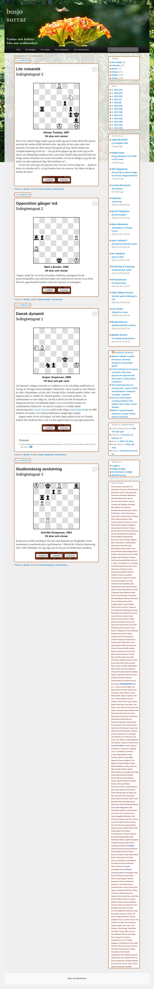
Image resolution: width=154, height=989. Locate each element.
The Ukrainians (130, 922)
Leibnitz (124, 743)
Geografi (129, 639)
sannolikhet (115, 869)
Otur (120, 813)
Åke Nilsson (115, 492)
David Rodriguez (122, 595)
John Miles (129, 704)
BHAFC (120, 537)
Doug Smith (128, 601)
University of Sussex (130, 946)
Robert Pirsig (116, 857)
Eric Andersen (131, 607)
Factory (128, 622)
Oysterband (127, 813)
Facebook (121, 622)
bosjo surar (130, 548)
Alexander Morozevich (119, 498)
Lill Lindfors (115, 749)
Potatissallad (115, 831)
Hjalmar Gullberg (131, 672)
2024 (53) (117, 93)
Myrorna (125, 793)
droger (125, 604)
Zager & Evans (133, 963)
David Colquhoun (120, 211)
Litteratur (116, 65)
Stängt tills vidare (120, 312)
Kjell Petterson (127, 719)
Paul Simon (129, 819)
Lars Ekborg (115, 737)
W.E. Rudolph (127, 961)
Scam (122, 869)
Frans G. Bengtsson (118, 631)
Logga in (116, 465)
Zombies (129, 966)
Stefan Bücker (127, 890)
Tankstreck (123, 914)
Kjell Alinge (133, 716)
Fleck (135, 625)
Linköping (132, 749)
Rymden (127, 866)
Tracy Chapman (116, 937)
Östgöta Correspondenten (127, 810)
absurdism (126, 487)
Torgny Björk (124, 931)
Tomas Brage (122, 928)
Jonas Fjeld (120, 707)
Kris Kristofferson (122, 728)
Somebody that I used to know (122, 887)
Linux (113, 751)
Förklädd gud (116, 628)
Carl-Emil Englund (117, 566)
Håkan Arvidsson (126, 660)
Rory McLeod (116, 863)
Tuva (122, 940)
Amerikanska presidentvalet (121, 510)
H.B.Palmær (115, 660)
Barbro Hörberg (129, 528)
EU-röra (131, 613)
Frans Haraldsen (132, 631)
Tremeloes (126, 937)
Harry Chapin (116, 666)
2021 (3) (116, 99)
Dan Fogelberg (125, 584)
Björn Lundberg (125, 542)
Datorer (114, 589)
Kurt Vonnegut (125, 731)
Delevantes (132, 595)
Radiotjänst (115, 840)
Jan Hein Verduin (127, 690)
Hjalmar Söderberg (118, 675)
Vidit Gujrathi (125, 952)
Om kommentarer (81, 49)
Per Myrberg (120, 822)
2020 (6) (116, 102)
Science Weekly (117, 875)
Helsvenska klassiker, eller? (124, 244)
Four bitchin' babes (128, 628)
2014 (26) (117, 122)
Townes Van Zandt (128, 934)
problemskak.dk (76, 409)
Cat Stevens (123, 569)
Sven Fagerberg (127, 905)
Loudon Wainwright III (119, 754)
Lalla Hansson (122, 734)
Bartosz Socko (116, 531)
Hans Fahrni (120, 663)
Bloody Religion (119, 215)
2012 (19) (117, 128)
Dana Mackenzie (120, 224)
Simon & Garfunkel (126, 881)
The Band (121, 922)
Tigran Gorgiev (116, 925)
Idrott (134, 681)
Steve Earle (122, 896)
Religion (131, 846)
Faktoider (116, 198)
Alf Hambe (131, 504)
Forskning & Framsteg (123, 266)
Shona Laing (115, 878)
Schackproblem (117, 873)
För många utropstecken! (123, 338)
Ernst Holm (124, 613)
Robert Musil (133, 854)
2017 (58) (117, 112)
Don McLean (126, 598)
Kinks (127, 716)
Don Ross (134, 598)
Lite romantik (28, 69)
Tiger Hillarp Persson (122, 292)
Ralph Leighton (125, 840)
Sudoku (120, 902)
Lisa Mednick (120, 751)
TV (126, 940)
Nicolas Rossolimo (122, 799)
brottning (114, 560)
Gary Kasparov (127, 636)
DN (112, 598)
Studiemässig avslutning (39, 469)
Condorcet (126, 578)
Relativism (122, 846)
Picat (113, 825)
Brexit (120, 554)
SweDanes (129, 911)
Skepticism (115, 884)
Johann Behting (121, 699)
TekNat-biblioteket (122, 917)
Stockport (119, 899)
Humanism (122, 677)
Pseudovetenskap (117, 837)
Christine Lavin (116, 578)
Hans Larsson (130, 663)
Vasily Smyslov (124, 949)
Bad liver (120, 528)
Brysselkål (122, 560)
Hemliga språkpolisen (129, 666)
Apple (120, 522)
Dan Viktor (122, 587)
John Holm (120, 704)
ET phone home (119, 283)
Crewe (127, 581)
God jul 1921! (118, 257)
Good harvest (131, 645)
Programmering (117, 834)
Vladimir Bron (129, 958)
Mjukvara (134, 787)
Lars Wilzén (120, 740)
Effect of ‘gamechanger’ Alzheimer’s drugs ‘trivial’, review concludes (124, 413)
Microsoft (121, 784)
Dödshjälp (117, 598)
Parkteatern (127, 816)
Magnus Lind (130, 760)
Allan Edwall (115, 507)
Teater (130, 914)
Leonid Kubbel (117, 746)
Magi (131, 757)
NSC (120, 802)
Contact (133, 578)
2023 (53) (117, 96)
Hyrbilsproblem (116, 681)
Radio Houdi (129, 837)
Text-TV (132, 920)
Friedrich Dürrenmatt (118, 634)
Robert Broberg (122, 851)
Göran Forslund (117, 648)
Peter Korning (131, 822)
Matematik (131, 772)
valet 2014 (114, 949)
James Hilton (127, 687)
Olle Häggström (120, 169)
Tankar (115, 78)
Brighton (114, 557)
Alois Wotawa (125, 507)
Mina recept (125, 787)
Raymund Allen (123, 843)
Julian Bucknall (119, 139)
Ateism (113, 528)
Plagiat (133, 825)
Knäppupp (121, 722)
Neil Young (127, 796)
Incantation (115, 684)
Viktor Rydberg (125, 955)
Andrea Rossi (126, 516)
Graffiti (126, 648)
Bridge (135, 554)
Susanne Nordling (129, 902)
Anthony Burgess (121, 519)
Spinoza (114, 890)
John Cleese (122, 701)
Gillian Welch (126, 642)
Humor (129, 677)
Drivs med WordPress (77, 978)
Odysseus (114, 804)
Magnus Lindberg (117, 763)
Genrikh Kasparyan (46, 565)
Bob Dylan (128, 546)
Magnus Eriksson (118, 760)
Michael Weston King (124, 781)
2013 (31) (117, 125)
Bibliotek (126, 537)
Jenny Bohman (125, 693)
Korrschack (127, 725)
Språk (119, 890)
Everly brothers (122, 616)
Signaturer (115, 881)
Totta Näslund (116, 934)
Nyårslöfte (126, 802)
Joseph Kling (129, 707)
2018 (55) (117, 109)
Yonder (124, 963)
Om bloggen (30, 49)
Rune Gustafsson (127, 863)
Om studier (45, 49)
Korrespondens (117, 725)
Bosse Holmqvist (117, 551)
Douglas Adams (117, 604)
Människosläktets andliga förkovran (124, 766)
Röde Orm (124, 857)
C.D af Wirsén (123, 563)
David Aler (129, 589)
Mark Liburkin (44, 299)
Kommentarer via (122, 472)
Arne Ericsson (128, 522)
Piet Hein (118, 825)
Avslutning (117, 201)
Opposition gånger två (36, 203)
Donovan (114, 601)
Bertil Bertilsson (123, 534)
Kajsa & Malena (129, 710)
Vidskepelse (115, 955)
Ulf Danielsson (119, 279)
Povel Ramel (125, 831)
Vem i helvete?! (119, 240)
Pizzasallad (126, 825)
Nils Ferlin (134, 799)
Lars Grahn (117, 309)
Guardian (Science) (124, 353)
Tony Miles (115, 931)
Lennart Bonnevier (121, 185)
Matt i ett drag (126, 441)
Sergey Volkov (128, 875)
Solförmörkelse (127, 884)
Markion (125, 769)
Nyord (132, 802)
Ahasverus (124, 489)
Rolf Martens (122, 860)
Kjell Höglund (116, 719)
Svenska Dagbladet (118, 911)
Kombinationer (131, 722)
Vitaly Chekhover (117, 958)
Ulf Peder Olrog (116, 946)
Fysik (120, 636)
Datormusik (121, 589)
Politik (125, 828)
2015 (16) (117, 118)
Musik (114, 69)
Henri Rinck (116, 669)
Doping (120, 601)
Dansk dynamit (30, 313)
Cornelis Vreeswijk (117, 581)
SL (121, 884)
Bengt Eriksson (119, 322)
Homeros (128, 675)
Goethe (123, 645)
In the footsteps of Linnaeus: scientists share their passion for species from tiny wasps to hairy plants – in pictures (125, 375)
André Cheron (116, 516)
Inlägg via (118, 469)
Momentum (115, 790)
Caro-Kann (129, 566)
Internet (118, 687)
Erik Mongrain (128, 610)
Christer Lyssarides (125, 575)
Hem (18, 49)
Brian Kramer (127, 554)
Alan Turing (124, 492)
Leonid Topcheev (131, 746)
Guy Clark (130, 657)
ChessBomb (123, 572)
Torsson (132, 931)
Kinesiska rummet (117, 716)
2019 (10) (117, 106)
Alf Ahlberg (122, 504)
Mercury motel (122, 778)
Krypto (131, 728)
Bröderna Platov (129, 557)
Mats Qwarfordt (122, 775)
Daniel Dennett (131, 587)
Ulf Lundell (134, 943)
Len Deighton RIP (120, 143)
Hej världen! (117, 189)
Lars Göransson (126, 737)
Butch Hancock (131, 560)
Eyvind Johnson (123, 619)
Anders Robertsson (128, 513)
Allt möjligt (117, 62)
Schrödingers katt (131, 873)
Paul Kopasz (120, 819)
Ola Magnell (128, 804)
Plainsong (114, 828)
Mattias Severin (119, 335)
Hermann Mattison (128, 669)
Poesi (121, 828)
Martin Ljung (122, 772)
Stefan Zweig (124, 893)
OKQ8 (121, 804)
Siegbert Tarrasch (127, 878)
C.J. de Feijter (133, 563)
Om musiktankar (62, 49)
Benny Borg (126, 531)
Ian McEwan (127, 681)
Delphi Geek (118, 153)
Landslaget (132, 734)
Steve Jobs (131, 896)
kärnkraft (119, 713)
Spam (135, 887)
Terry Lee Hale (124, 920)
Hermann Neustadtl (118, 672)
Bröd (120, 557)
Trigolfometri (115, 940)
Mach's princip (123, 757)
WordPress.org (119, 475)
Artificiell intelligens (128, 525)
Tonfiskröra (132, 928)
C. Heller (114, 563)
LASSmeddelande (131, 740)
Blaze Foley (119, 546)
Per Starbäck (118, 253)
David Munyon (125, 592)
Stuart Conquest (129, 899)
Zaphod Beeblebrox (118, 966)
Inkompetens (126, 684)
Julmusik (120, 710)
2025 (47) (117, 90)
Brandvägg (128, 551)
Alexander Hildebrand (128, 495)
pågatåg (119, 816)
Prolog (125, 834)
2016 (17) (117, 115)
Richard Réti (129, 849)
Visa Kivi (135, 955)
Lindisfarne (124, 749)
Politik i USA (133, 828)
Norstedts (114, 802)
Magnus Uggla (129, 763)
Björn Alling (115, 542)
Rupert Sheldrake (117, 866)
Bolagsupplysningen (118, 548)
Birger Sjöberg (131, 540)
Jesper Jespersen (42, 409)
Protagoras (132, 834)
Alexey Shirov (123, 501)
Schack (115, 72)
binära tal (122, 540)
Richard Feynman (117, 849)
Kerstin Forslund (129, 713)
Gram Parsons (123, 651)
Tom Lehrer (127, 925)
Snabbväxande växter (122, 270)
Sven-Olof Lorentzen (126, 908)
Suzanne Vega (116, 905)
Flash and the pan (125, 625)
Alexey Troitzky (44, 189)
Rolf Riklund (131, 860)
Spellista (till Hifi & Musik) (124, 325)
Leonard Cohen (132, 743)
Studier (26, 189)
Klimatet (114, 722)
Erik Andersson (116, 610)
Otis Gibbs (115, 813)
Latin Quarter (116, 743)
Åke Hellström (133, 489)
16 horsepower (116, 487)
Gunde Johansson (121, 654)
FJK (117, 625)
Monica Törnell (125, 790)
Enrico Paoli (120, 607)
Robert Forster (123, 854)
